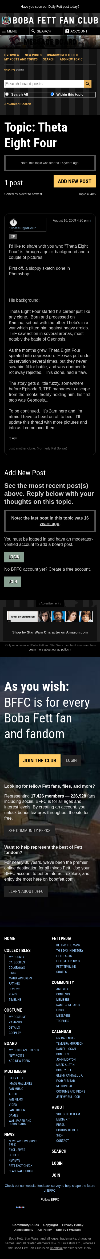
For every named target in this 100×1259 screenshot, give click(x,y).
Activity (62, 989)
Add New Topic (71, 59)
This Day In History (69, 951)
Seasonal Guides (21, 1171)
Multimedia (15, 1071)
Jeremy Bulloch (68, 1097)
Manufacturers (20, 978)
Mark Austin (65, 1065)
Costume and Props (70, 1091)
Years (13, 994)
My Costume (17, 1017)
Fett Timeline (66, 966)
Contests (63, 994)
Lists (12, 973)
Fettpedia (61, 938)
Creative (9, 69)
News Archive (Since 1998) (23, 1142)
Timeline (15, 1000)
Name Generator (68, 1005)
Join (13, 581)
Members (62, 1000)
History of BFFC (67, 1130)
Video (13, 1105)
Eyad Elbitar (65, 1081)
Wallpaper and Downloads (20, 1122)
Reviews (14, 989)
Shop (59, 1135)
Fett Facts (64, 956)
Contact (62, 1141)
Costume (13, 1010)
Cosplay (15, 1033)
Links (60, 1010)
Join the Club (39, 760)
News (9, 1134)
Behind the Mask (68, 945)
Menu (9, 31)
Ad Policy (45, 1229)
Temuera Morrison (69, 1043)
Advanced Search (17, 104)
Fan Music (16, 1089)
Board (10, 1043)
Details (14, 1027)
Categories (17, 962)
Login (14, 556)
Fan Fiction (17, 1110)
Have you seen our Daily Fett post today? (50, 7)
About (58, 1107)
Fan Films (16, 1099)
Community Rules (26, 1225)
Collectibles (17, 950)
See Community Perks (29, 830)
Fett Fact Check (21, 1166)
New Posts (33, 55)
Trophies (62, 1021)
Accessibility (23, 1229)
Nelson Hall (65, 1086)
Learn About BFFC (26, 891)
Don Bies (62, 1054)
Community (63, 982)
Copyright (50, 1225)
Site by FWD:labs (68, 1229)
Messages (63, 1015)
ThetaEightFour (23, 224)
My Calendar (65, 1038)
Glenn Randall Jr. (69, 1075)
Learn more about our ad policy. (49, 649)
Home (9, 938)
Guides (13, 1155)
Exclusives (17, 1150)
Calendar (61, 1031)
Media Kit (63, 1119)
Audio (13, 1094)
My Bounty (16, 957)
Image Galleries (20, 1083)
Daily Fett (16, 1078)
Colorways (17, 968)
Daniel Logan (66, 1049)
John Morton (65, 1059)
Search (41, 31)
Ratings (14, 984)
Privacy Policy (72, 1225)
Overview (11, 55)
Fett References (68, 961)
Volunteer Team (68, 1114)
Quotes (61, 972)
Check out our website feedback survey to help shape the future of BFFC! (50, 1188)
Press (60, 1125)
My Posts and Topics (21, 59)
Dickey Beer (64, 1070)
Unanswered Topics (62, 55)
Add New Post (74, 181)
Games (13, 1115)
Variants (15, 1022)
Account (76, 31)
